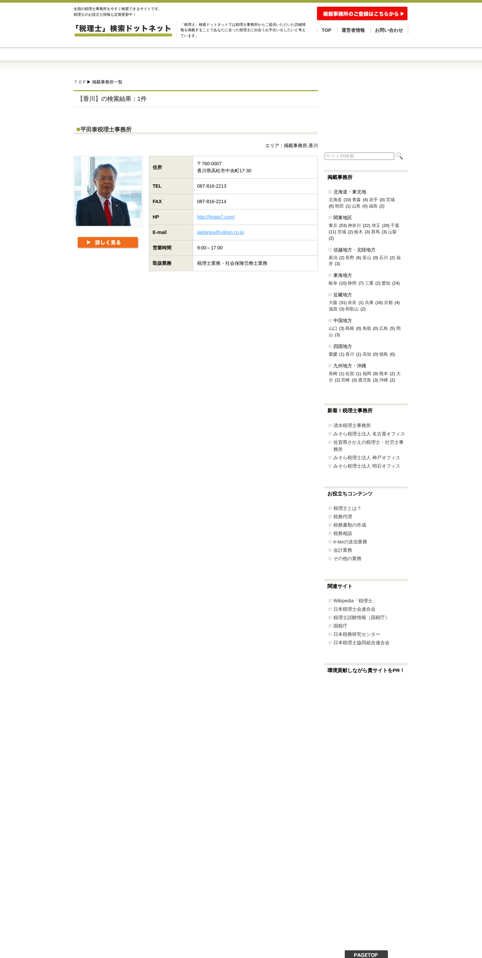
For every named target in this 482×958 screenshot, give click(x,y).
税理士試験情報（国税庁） (361, 617)
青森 (356, 199)
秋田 (339, 206)
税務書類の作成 (349, 525)
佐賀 (349, 373)
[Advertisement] (195, 310)
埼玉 (376, 225)
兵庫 (369, 302)
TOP (326, 30)
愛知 (386, 283)
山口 (333, 328)
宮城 (390, 199)
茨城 (341, 232)
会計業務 (342, 550)
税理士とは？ (347, 508)
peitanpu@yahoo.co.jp (220, 232)
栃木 (358, 232)
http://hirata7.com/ (216, 217)
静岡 (352, 283)
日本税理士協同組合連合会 (361, 642)
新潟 (333, 257)
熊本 (383, 373)
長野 (349, 257)
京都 (388, 302)
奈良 (352, 302)
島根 (349, 328)
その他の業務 (347, 558)
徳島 (383, 354)
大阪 (333, 302)
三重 (369, 283)
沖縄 (383, 380)
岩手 (373, 199)
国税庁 (340, 625)
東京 (333, 225)
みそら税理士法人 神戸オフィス (366, 457)
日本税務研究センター (356, 634)
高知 (367, 354)
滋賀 (333, 309)
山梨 (392, 232)
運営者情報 (353, 30)
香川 (349, 354)
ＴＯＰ (80, 82)
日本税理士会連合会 (354, 609)
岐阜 (333, 283)
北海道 (335, 199)
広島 (383, 328)
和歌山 (351, 309)
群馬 (375, 232)
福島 (373, 206)
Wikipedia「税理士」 (355, 600)
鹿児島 (364, 380)
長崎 (333, 373)
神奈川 (354, 225)
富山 (367, 257)
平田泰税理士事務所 (106, 129)
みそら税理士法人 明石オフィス (366, 466)
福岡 (367, 373)
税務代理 (342, 516)
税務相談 (342, 533)
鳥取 (367, 328)
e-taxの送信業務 (350, 541)
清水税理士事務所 (352, 425)
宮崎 (345, 380)
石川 (383, 257)
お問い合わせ (389, 30)
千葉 (395, 225)
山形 (356, 206)
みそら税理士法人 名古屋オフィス (369, 433)
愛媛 (333, 354)
